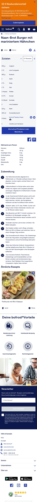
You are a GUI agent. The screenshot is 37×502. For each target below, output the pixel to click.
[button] (4, 29)
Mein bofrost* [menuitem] (6, 444)
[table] (18, 96)
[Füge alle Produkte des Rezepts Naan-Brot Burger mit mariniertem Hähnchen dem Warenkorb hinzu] (18, 130)
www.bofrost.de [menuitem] (7, 447)
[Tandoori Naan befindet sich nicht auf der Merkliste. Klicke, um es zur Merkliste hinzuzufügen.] (31, 117)
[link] (10, 29)
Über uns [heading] (18, 470)
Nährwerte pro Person (9, 145)
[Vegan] (10, 119)
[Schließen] (34, 2)
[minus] (21, 58)
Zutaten (6, 58)
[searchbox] (19, 29)
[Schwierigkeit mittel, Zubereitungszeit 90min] (12, 50)
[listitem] (18, 180)
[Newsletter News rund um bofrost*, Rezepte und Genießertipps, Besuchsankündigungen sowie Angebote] (18, 407)
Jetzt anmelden (18, 409)
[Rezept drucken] (34, 50)
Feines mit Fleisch (10, 34)
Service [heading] (18, 460)
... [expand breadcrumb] (3, 34)
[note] (18, 308)
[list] (18, 340)
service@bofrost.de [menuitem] (8, 450)
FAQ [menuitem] (2, 438)
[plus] (34, 58)
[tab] (24, 29)
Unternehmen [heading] (18, 465)
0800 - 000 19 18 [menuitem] (8, 453)
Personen (28, 58)
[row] (18, 148)
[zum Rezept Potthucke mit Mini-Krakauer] (18, 285)
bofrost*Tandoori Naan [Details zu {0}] (16, 117)
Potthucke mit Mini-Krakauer (12, 302)
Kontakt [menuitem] (3, 441)
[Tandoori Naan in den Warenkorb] (34, 117)
